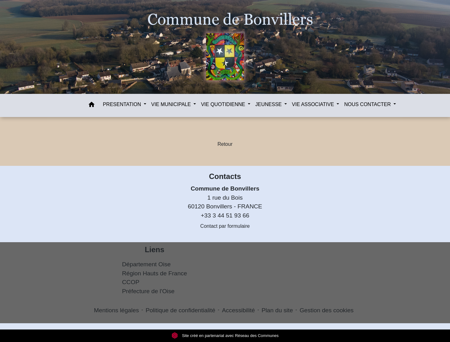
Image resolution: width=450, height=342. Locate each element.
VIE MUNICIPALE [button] (171, 104)
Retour (225, 144)
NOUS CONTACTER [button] (368, 104)
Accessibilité (238, 310)
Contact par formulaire (225, 226)
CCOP (130, 282)
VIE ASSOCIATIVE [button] (313, 104)
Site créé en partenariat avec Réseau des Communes (225, 335)
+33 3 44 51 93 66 (225, 215)
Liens (154, 249)
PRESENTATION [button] (122, 104)
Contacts (225, 176)
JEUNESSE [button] (269, 104)
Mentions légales (116, 310)
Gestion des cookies (327, 310)
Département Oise (146, 264)
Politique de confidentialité (180, 310)
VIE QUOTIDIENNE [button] (224, 104)
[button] (91, 105)
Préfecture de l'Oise (148, 291)
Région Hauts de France (154, 273)
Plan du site (277, 310)
